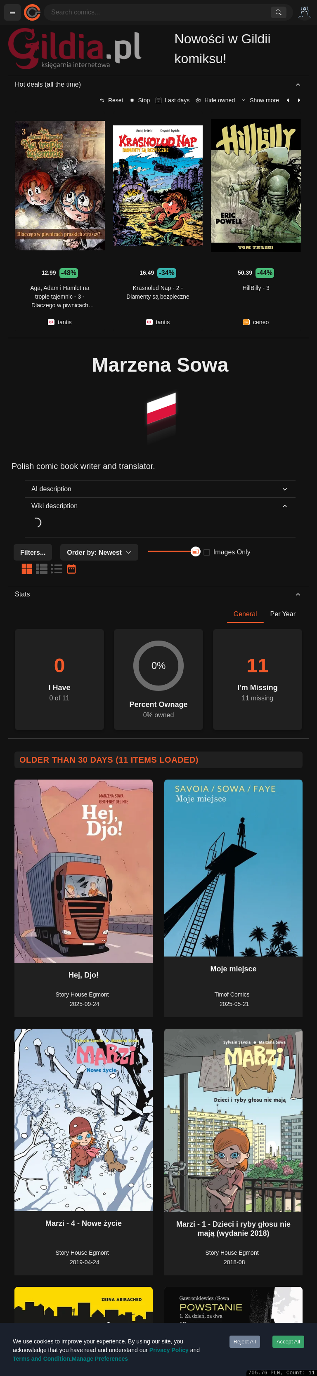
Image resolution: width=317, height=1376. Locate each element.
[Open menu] (12, 12)
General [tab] (245, 613)
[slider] (196, 551)
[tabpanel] (158, 676)
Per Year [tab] (283, 613)
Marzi (54, 1223)
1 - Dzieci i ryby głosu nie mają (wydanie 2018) (244, 1228)
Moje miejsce (233, 969)
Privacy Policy (169, 1350)
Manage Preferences (100, 1358)
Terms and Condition (41, 1358)
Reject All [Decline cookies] (245, 1341)
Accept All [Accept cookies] (288, 1341)
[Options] (304, 12)
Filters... (32, 552)
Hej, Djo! (84, 975)
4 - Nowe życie (96, 1223)
